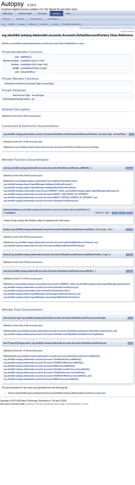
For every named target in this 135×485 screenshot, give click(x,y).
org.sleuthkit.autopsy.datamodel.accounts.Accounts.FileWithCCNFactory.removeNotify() (45, 376)
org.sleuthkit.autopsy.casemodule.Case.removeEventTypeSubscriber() (36, 290)
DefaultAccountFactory (72, 24)
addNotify (25, 57)
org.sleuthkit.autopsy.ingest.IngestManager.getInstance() (92, 191)
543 (21, 262)
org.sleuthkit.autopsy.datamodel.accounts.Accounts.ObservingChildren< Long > (47, 43)
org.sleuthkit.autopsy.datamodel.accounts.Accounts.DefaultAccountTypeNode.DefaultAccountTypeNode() (53, 334)
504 (21, 175)
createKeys (25, 60)
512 (21, 278)
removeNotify (26, 72)
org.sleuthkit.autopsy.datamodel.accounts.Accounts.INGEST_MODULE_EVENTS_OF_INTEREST (48, 197)
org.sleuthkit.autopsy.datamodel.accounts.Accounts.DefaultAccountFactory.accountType (56, 147)
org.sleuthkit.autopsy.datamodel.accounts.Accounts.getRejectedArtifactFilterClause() (44, 245)
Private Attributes (127, 28)
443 (19, 116)
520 (21, 237)
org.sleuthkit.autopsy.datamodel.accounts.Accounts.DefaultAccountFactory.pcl (40, 201)
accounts (44, 24)
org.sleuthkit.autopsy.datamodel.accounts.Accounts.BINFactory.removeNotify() (41, 379)
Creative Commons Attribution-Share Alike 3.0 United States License (57, 404)
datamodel (33, 24)
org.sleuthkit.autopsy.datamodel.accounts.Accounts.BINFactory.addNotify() (39, 366)
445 (21, 325)
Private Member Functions (110, 28)
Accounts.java (34, 116)
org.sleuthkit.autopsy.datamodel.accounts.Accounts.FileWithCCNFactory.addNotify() (43, 362)
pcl (33, 99)
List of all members (127, 31)
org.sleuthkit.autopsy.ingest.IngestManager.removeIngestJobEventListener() (39, 294)
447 (21, 141)
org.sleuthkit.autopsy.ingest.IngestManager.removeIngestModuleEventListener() (41, 297)
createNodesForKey (29, 68)
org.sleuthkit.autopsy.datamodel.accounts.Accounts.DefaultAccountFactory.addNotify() (58, 356)
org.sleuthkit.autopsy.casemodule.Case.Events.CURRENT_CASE (33, 191)
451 (21, 350)
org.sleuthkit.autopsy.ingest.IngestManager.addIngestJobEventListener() (37, 184)
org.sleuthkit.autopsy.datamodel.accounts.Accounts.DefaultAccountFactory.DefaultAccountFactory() (64, 331)
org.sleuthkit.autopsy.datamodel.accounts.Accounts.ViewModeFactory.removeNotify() (44, 372)
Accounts (55, 24)
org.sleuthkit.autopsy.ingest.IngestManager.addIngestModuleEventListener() (39, 187)
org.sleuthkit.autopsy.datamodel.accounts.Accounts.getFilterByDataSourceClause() (53, 242)
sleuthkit (11, 24)
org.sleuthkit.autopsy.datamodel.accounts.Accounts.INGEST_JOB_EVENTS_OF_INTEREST (45, 194)
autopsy (22, 24)
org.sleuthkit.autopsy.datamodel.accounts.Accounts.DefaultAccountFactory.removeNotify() (46, 369)
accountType (47, 83)
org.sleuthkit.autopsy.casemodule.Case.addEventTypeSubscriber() (45, 181)
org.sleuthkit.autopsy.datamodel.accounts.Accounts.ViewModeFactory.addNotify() (42, 359)
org (3, 24)
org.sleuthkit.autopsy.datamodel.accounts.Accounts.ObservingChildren (53, 209)
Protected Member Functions (90, 28)
